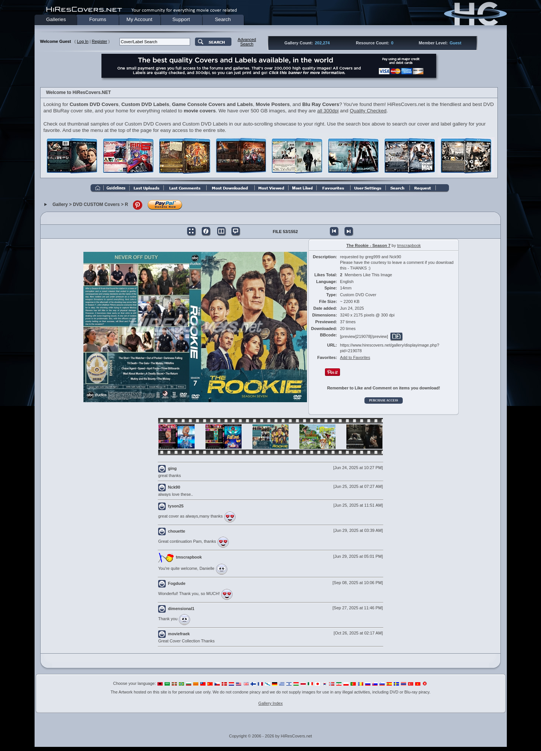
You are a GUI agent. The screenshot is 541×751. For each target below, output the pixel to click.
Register (99, 41)
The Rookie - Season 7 (368, 245)
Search (223, 19)
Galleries (56, 19)
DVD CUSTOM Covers (96, 204)
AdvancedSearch (247, 41)
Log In (83, 41)
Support (181, 19)
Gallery (60, 204)
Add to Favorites (355, 357)
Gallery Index (270, 703)
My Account (140, 19)
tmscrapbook (409, 245)
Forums (97, 19)
